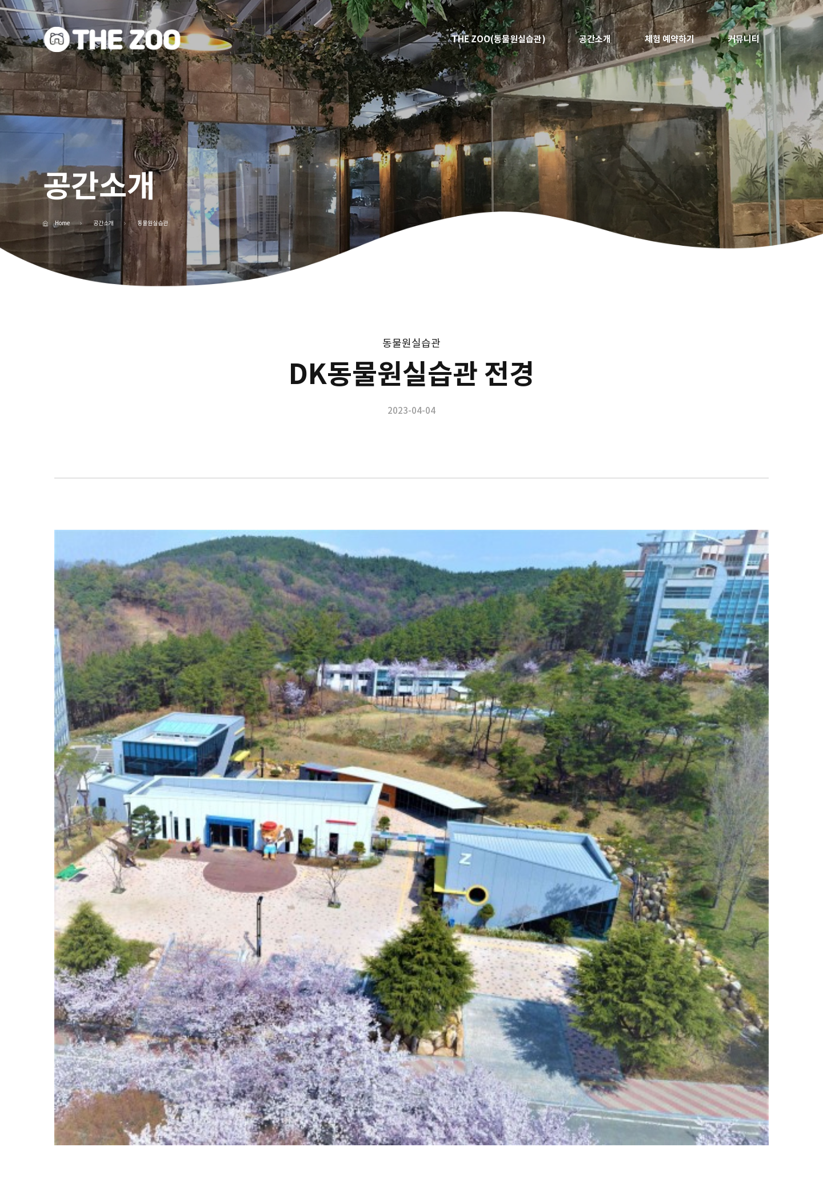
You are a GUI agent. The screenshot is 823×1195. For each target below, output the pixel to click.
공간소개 (595, 39)
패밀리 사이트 (698, 1124)
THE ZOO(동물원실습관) (499, 39)
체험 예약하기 (669, 39)
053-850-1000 (271, 1129)
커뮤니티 (744, 39)
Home (62, 223)
